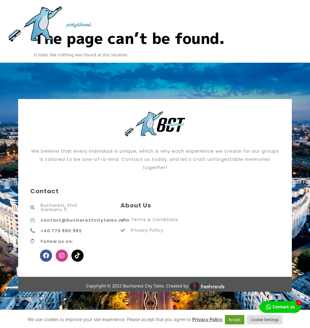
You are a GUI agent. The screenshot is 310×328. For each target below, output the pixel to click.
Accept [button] (235, 319)
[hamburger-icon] (297, 24)
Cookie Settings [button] (265, 319)
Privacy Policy (207, 319)
